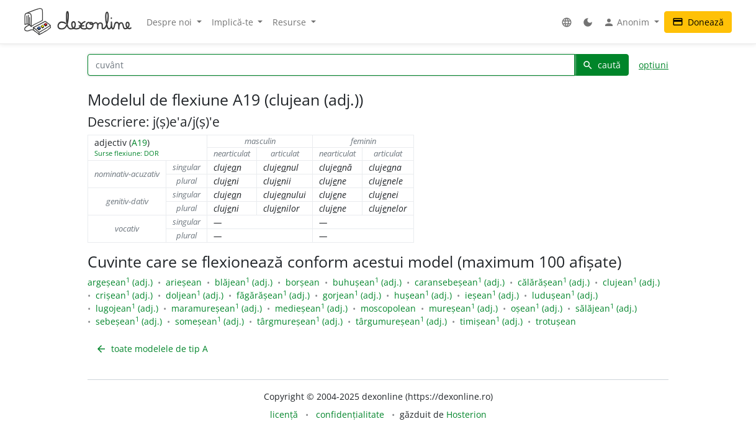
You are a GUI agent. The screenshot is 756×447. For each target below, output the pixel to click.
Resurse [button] (290, 22)
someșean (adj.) (209, 321)
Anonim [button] (627, 22)
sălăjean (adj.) (606, 308)
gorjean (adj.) (352, 295)
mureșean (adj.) (463, 308)
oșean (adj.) (536, 308)
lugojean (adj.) (127, 308)
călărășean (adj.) (554, 282)
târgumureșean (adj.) (401, 321)
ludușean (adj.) (565, 295)
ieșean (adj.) (492, 295)
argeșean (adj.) (120, 282)
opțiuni (653, 65)
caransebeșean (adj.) (460, 282)
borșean (303, 282)
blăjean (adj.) (243, 282)
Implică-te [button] (234, 22)
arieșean (184, 282)
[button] (566, 22)
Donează (698, 22)
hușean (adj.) (423, 295)
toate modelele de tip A (152, 348)
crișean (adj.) (124, 295)
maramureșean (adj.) (216, 308)
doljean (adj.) (194, 295)
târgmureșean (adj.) (300, 321)
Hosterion (466, 414)
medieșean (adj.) (311, 308)
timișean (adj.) (491, 321)
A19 (139, 142)
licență (284, 414)
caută (601, 65)
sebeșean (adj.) (129, 321)
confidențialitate (350, 414)
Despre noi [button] (170, 22)
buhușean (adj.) (367, 282)
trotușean (556, 321)
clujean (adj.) (631, 282)
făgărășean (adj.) (273, 295)
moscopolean (388, 308)
